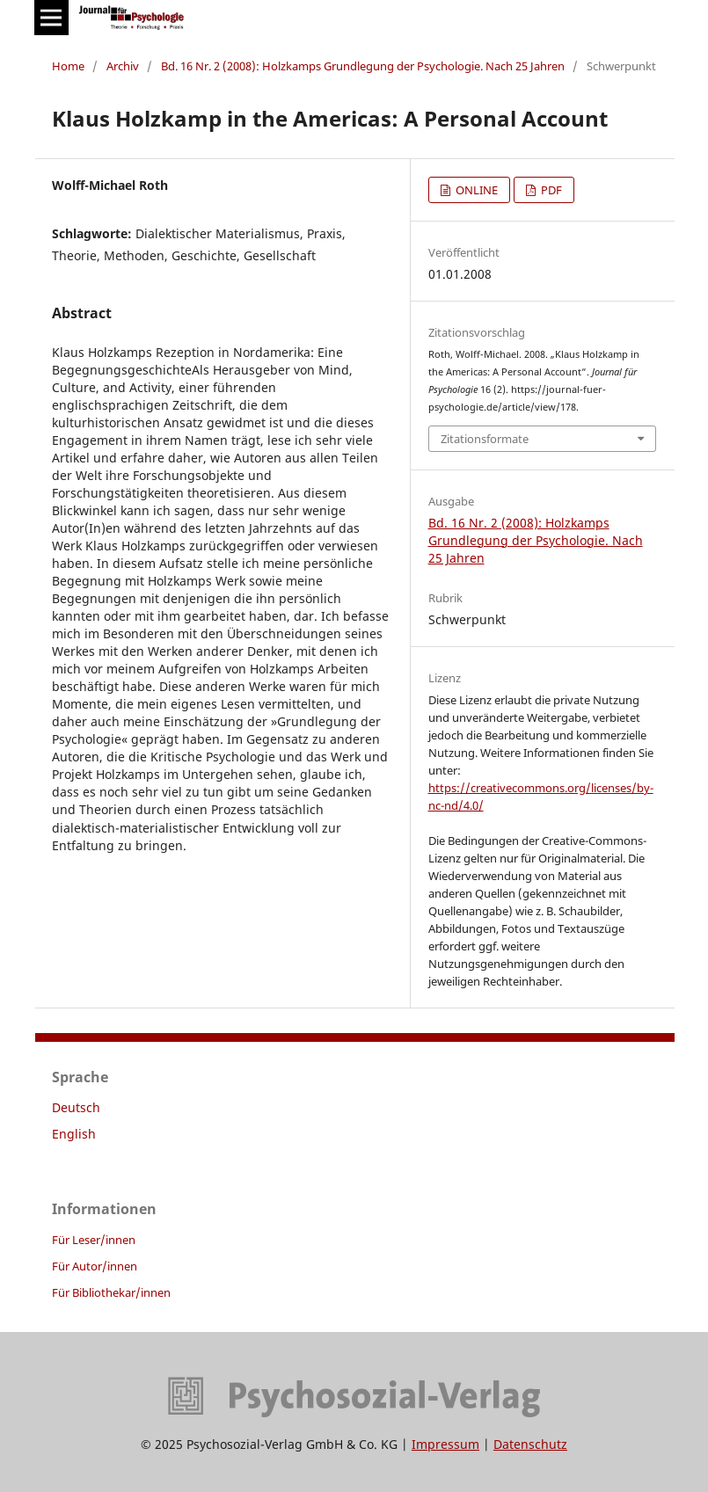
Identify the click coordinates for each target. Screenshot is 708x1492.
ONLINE (475, 190)
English (74, 1133)
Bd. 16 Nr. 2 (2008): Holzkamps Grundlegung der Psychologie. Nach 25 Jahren (363, 66)
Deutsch (76, 1107)
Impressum (445, 1444)
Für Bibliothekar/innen (111, 1292)
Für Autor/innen (94, 1266)
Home (68, 66)
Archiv (122, 66)
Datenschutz (530, 1444)
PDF (550, 190)
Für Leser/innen (93, 1240)
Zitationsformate (485, 439)
